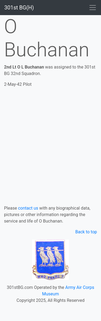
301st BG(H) (19, 7)
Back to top (86, 231)
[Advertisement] (50, 145)
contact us (28, 208)
